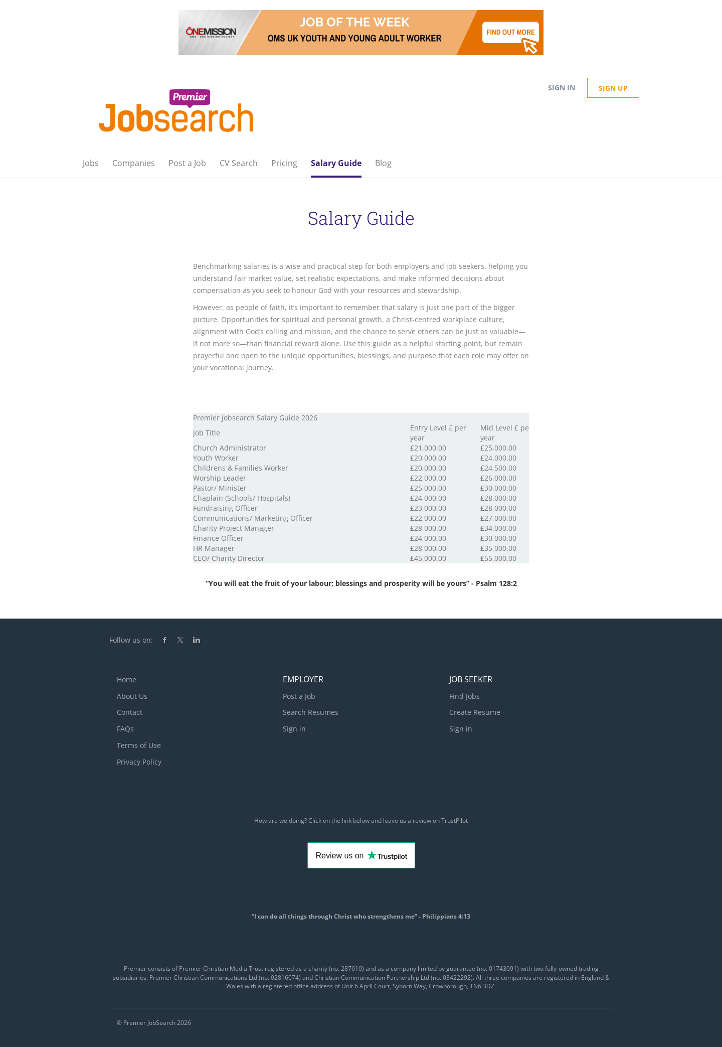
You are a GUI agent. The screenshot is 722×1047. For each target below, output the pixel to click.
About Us (132, 696)
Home (126, 679)
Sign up (613, 88)
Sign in (561, 87)
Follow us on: (131, 640)
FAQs (125, 728)
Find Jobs (464, 696)
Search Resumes (310, 712)
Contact (129, 712)
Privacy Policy (139, 762)
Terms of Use (139, 745)
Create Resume (474, 712)
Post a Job (299, 696)
